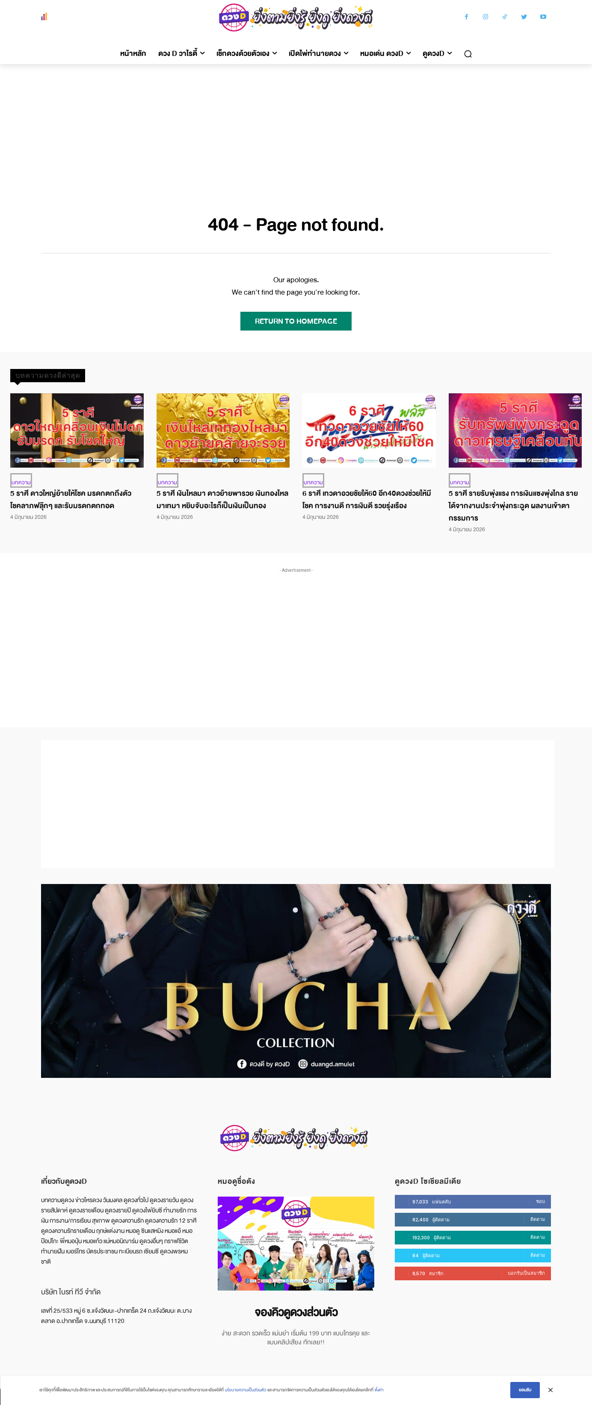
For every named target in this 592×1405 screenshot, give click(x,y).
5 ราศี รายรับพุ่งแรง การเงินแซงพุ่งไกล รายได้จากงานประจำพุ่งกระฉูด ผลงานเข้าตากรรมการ (513, 505)
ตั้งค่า (379, 1390)
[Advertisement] (296, 128)
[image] (296, 1243)
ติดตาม (537, 1219)
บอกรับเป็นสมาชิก (526, 1273)
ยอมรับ (525, 1390)
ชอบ (540, 1201)
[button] (468, 54)
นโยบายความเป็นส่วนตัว (245, 1390)
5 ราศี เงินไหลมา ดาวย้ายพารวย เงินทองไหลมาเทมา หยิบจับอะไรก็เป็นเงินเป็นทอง (222, 499)
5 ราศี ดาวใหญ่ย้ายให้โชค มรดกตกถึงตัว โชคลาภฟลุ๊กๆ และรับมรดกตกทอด (70, 499)
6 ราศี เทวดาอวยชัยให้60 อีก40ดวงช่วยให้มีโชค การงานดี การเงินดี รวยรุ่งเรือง (366, 499)
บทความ (21, 482)
